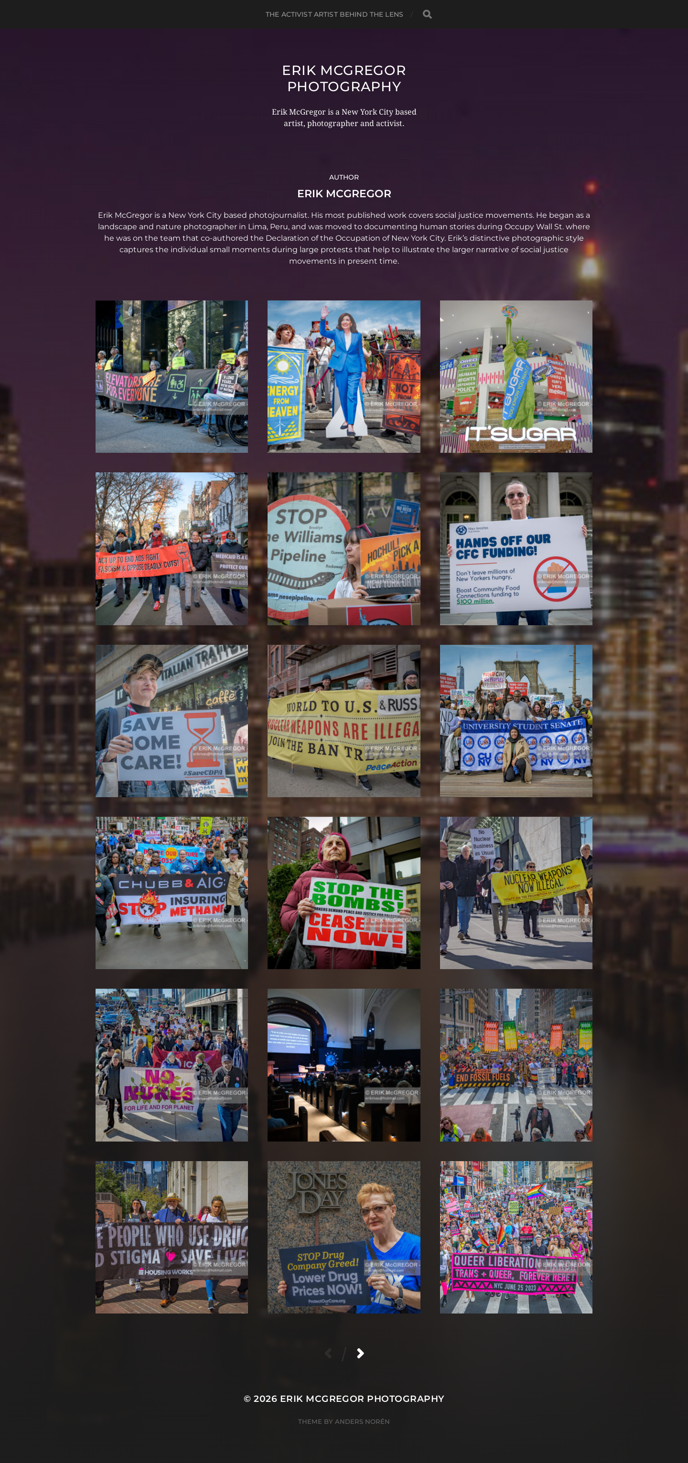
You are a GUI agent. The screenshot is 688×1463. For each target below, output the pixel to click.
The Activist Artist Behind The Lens (334, 14)
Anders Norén (362, 1421)
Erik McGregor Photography (344, 78)
